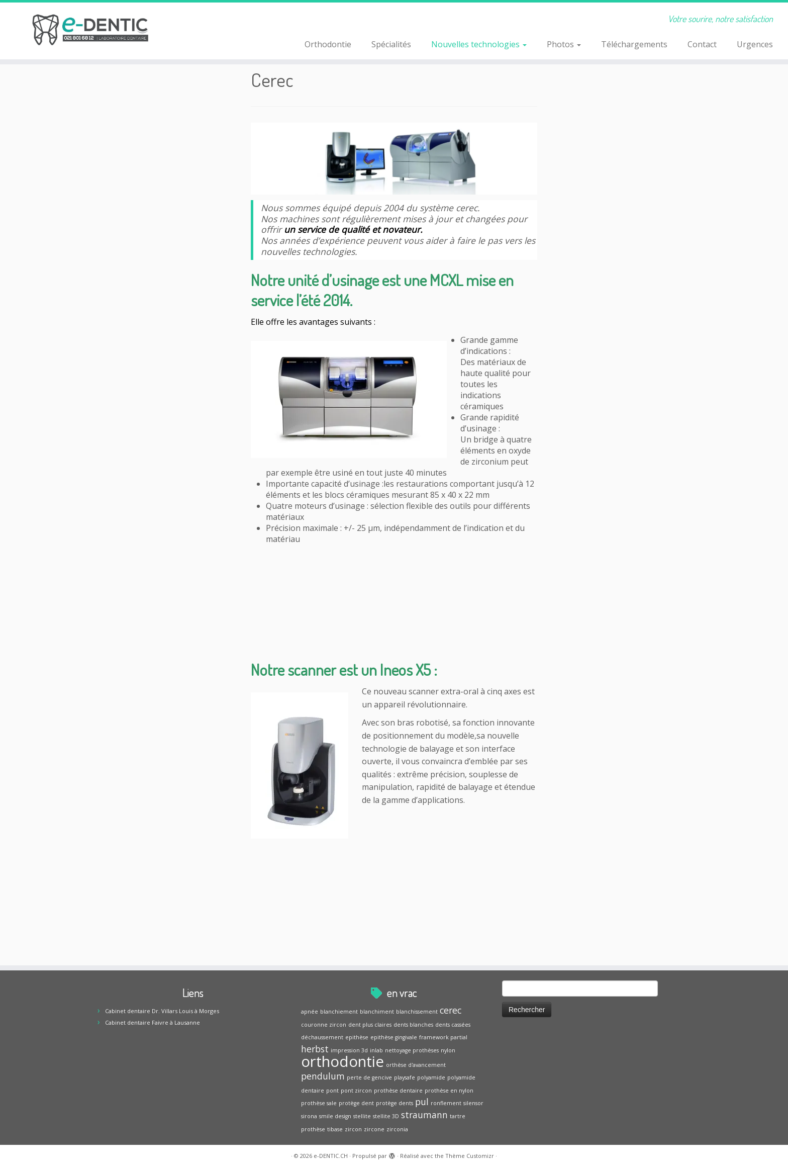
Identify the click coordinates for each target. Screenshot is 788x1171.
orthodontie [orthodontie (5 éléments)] (342, 1061)
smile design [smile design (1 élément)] (335, 1116)
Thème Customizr (469, 1155)
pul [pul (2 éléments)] (422, 1102)
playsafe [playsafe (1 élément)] (404, 1077)
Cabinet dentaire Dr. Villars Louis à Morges (162, 1011)
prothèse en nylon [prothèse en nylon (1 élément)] (449, 1090)
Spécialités (391, 44)
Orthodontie (328, 44)
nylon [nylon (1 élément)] (448, 1050)
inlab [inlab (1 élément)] (376, 1050)
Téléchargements (634, 44)
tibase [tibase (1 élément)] (335, 1129)
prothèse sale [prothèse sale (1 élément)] (319, 1103)
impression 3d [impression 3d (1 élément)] (349, 1050)
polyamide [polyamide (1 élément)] (431, 1077)
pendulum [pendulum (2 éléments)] (323, 1076)
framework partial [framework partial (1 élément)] (443, 1037)
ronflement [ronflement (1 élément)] (446, 1103)
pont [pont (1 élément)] (332, 1090)
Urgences (755, 44)
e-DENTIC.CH (331, 1155)
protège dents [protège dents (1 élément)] (394, 1103)
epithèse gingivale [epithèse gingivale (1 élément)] (393, 1037)
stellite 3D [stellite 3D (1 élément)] (386, 1116)
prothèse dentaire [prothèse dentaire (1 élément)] (398, 1090)
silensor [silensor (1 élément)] (473, 1103)
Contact (702, 44)
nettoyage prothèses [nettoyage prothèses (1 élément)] (412, 1050)
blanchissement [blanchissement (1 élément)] (417, 1011)
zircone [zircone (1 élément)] (374, 1129)
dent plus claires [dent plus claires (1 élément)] (369, 1024)
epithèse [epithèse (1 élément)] (356, 1037)
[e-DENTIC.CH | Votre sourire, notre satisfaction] (91, 30)
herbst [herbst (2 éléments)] (315, 1049)
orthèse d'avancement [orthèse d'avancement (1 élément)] (416, 1064)
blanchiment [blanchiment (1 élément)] (377, 1011)
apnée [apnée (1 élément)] (309, 1011)
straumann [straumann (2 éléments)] (424, 1115)
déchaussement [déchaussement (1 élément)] (322, 1037)
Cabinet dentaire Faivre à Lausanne (152, 1022)
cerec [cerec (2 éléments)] (450, 1010)
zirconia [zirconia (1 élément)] (397, 1129)
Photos (564, 44)
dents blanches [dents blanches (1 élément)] (413, 1024)
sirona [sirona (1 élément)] (309, 1116)
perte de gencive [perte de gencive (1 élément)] (369, 1077)
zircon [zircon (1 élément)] (353, 1129)
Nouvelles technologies (479, 44)
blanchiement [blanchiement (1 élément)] (339, 1011)
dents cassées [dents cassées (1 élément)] (452, 1024)
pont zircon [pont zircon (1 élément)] (356, 1090)
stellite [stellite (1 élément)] (362, 1116)
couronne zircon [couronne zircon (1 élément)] (323, 1024)
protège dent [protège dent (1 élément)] (356, 1103)
